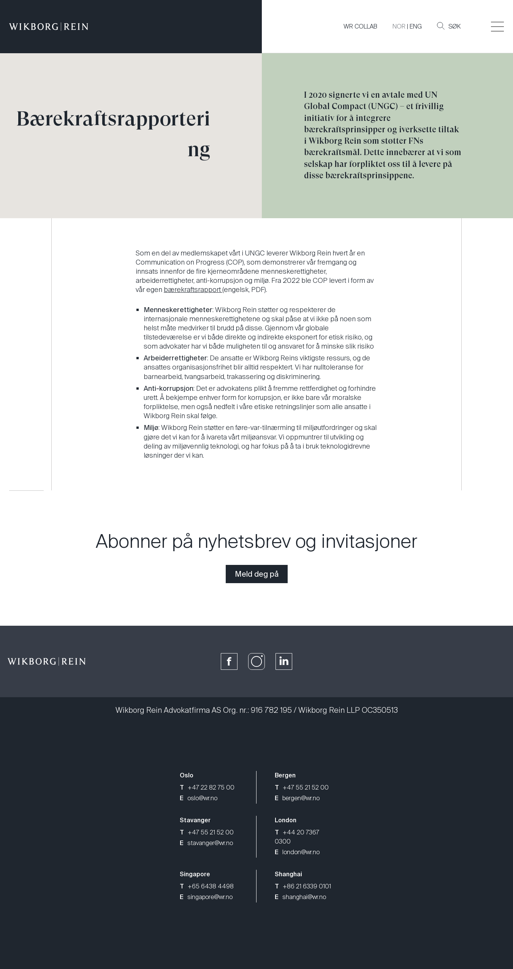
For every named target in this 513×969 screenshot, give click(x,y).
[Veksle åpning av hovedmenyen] (497, 26)
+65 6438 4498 (207, 886)
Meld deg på (257, 574)
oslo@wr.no (198, 798)
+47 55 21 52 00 (302, 787)
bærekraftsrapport (193, 289)
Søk (449, 26)
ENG (416, 26)
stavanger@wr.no (206, 843)
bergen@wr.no (297, 798)
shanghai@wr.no (300, 897)
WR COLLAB (360, 26)
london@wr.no (297, 852)
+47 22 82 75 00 (207, 787)
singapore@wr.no (206, 897)
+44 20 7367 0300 (297, 836)
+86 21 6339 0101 (303, 886)
